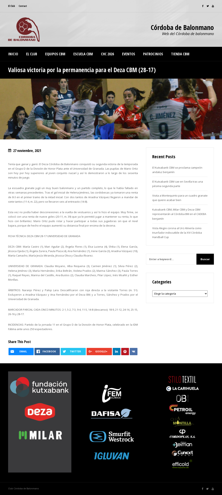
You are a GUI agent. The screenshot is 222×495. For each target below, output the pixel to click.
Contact (23, 6)
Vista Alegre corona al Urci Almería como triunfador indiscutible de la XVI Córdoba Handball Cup (177, 232)
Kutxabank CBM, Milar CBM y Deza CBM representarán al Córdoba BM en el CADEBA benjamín (179, 214)
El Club (11, 6)
